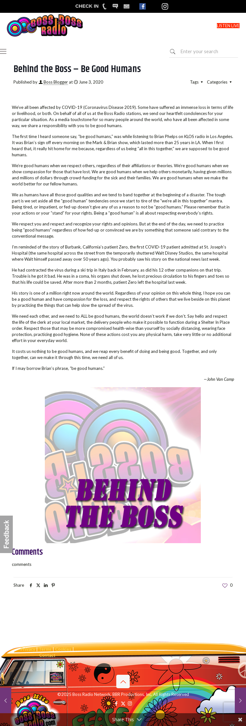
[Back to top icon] (123, 681)
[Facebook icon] (116, 703)
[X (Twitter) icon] (123, 703)
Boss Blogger (56, 82)
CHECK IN (87, 6)
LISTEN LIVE (228, 25)
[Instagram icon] (129, 703)
